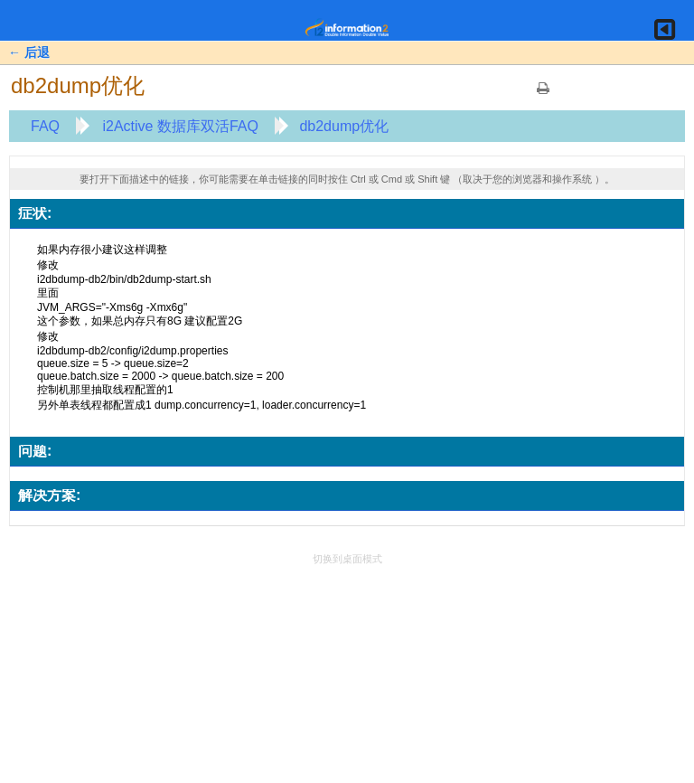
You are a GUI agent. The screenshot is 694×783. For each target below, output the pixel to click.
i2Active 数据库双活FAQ (180, 126)
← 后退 (29, 52)
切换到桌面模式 (347, 558)
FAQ (45, 126)
